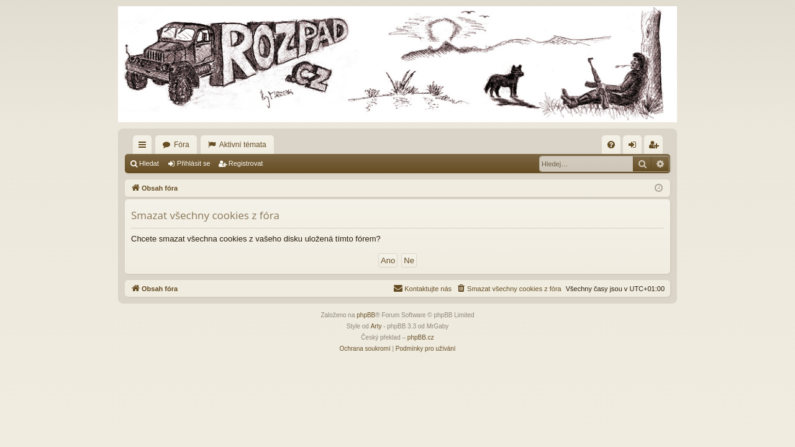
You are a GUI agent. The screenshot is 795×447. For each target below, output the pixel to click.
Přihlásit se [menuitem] (635, 147)
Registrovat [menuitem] (656, 147)
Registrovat (246, 163)
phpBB (366, 315)
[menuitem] (611, 144)
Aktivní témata (242, 144)
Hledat (149, 163)
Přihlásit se (194, 163)
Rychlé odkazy (145, 147)
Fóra (181, 144)
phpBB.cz (420, 337)
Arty (376, 326)
